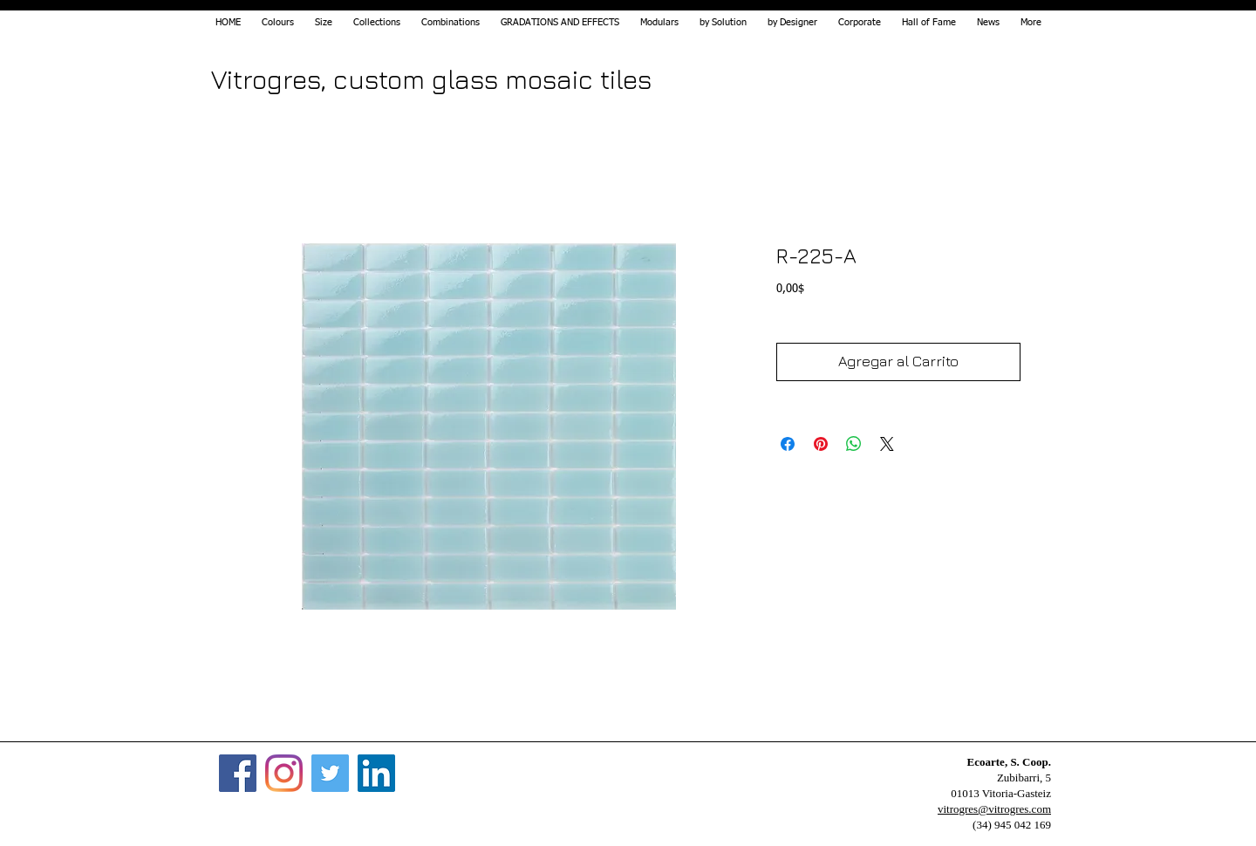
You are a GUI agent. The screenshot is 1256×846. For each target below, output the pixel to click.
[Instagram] (284, 773)
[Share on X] (887, 443)
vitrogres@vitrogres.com (994, 808)
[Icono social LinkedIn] (376, 773)
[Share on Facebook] (787, 443)
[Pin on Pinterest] (820, 443)
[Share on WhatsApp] (853, 443)
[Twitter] (330, 773)
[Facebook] (237, 773)
